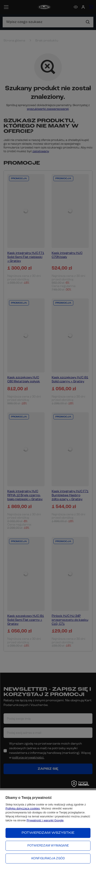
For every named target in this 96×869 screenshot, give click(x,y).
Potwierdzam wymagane (48, 845)
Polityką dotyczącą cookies (23, 808)
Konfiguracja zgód (48, 858)
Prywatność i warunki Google (45, 820)
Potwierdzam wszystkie (48, 833)
